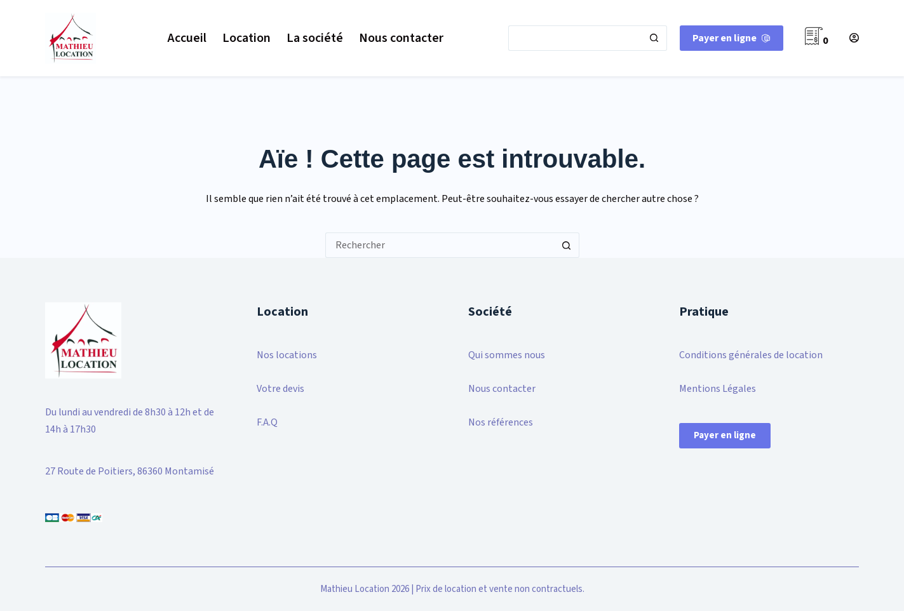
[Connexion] (854, 38)
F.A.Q (267, 422)
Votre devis (280, 389)
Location (246, 38)
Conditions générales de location (751, 355)
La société (315, 38)
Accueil (187, 38)
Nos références (500, 422)
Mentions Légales (717, 389)
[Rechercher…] (575, 38)
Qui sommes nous (506, 355)
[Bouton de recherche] (654, 38)
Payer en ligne (725, 435)
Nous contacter (401, 38)
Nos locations (287, 355)
